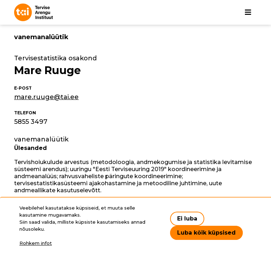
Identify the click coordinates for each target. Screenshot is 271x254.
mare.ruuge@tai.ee (46, 97)
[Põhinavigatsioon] (248, 12)
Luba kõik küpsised (206, 232)
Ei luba (187, 218)
